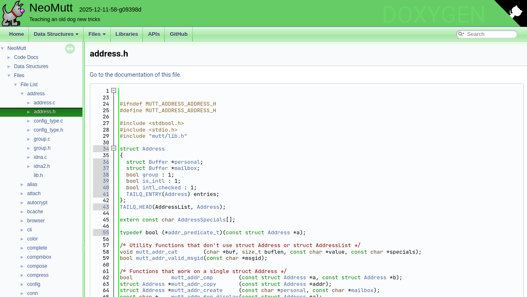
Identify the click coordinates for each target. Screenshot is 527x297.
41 (101, 194)
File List (29, 84)
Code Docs (26, 57)
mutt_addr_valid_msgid (169, 258)
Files (97, 34)
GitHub (178, 34)
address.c (44, 103)
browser (36, 221)
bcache (35, 211)
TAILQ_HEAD (136, 206)
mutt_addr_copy (193, 284)
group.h (42, 148)
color (32, 239)
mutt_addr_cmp (192, 277)
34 (101, 148)
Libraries (127, 34)
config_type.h (48, 130)
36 (101, 161)
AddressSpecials (201, 219)
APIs (154, 34)
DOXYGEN (434, 14)
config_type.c (48, 121)
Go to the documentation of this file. (136, 74)
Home (16, 34)
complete (37, 248)
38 (101, 174)
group (150, 174)
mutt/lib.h (168, 135)
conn (32, 293)
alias (32, 184)
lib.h (38, 175)
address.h (45, 112)
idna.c (40, 157)
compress (38, 275)
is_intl (153, 180)
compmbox (39, 257)
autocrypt (37, 202)
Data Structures (56, 34)
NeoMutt (16, 48)
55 (101, 232)
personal (187, 161)
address (36, 94)
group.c (42, 139)
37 (101, 168)
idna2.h (42, 166)
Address (153, 148)
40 (101, 187)
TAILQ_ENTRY (144, 194)
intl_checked (161, 187)
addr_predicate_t (193, 232)
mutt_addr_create (197, 290)
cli (29, 230)
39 (101, 180)
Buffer (158, 161)
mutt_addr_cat (156, 251)
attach (34, 193)
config (33, 284)
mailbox (186, 168)
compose (37, 266)
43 (101, 206)
